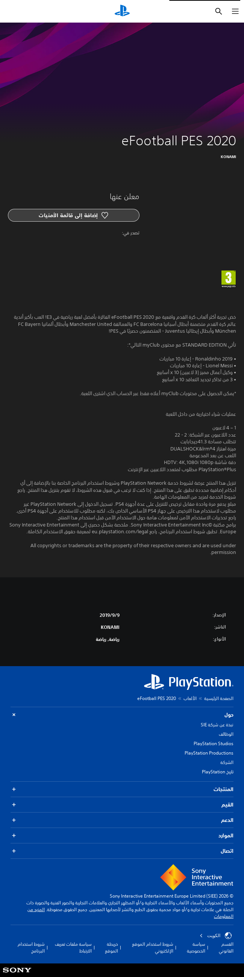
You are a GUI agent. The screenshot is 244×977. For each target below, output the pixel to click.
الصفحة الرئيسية (218, 698)
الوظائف (226, 734)
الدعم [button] (122, 820)
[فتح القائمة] (235, 11)
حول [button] (122, 715)
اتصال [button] (122, 851)
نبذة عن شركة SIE (217, 724)
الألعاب (190, 698)
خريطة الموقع (111, 947)
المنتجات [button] (122, 789)
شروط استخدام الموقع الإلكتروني (152, 947)
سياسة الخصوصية (196, 947)
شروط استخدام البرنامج (31, 947)
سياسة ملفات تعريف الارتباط (73, 947)
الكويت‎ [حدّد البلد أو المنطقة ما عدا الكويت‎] (215, 935)
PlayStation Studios (213, 743)
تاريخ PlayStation (217, 772)
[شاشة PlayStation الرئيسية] (122, 11)
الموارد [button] (122, 835)
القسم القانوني (226, 947)
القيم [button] (122, 804)
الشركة (226, 762)
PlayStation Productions (209, 753)
